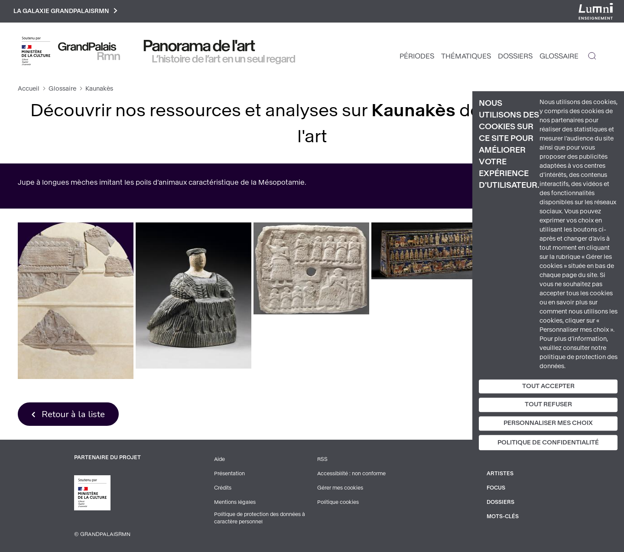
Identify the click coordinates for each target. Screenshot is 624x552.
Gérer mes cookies (340, 488)
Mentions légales (235, 502)
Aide (220, 460)
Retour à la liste (74, 414)
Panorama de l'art (199, 46)
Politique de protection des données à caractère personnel (260, 518)
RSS (322, 460)
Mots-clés (503, 516)
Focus (496, 488)
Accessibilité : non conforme (352, 474)
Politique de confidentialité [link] (548, 442)
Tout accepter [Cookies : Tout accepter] (548, 386)
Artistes (500, 474)
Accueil (28, 89)
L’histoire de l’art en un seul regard (224, 59)
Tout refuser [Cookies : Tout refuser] (548, 405)
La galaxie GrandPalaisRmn (66, 11)
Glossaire (559, 56)
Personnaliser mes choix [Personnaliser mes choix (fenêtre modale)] (548, 423)
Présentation (229, 474)
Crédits (223, 488)
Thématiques (466, 56)
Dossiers (515, 56)
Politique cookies (338, 502)
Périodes (417, 56)
